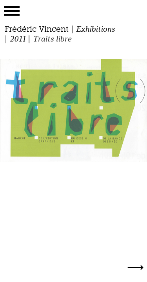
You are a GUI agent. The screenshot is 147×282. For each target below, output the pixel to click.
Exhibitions (95, 29)
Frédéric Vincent (37, 29)
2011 (17, 38)
